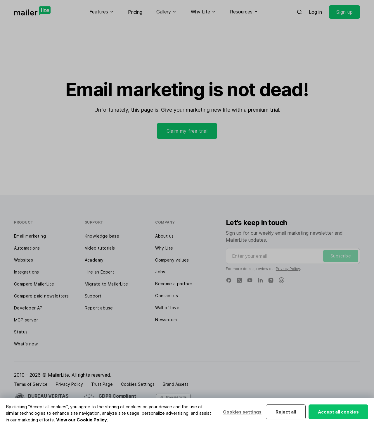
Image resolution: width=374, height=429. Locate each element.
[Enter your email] (293, 256)
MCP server (26, 319)
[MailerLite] (32, 10)
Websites (23, 259)
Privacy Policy (288, 269)
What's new (26, 343)
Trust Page (102, 384)
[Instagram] (271, 280)
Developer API (29, 307)
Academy (94, 259)
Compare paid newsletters (41, 295)
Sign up (344, 12)
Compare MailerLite (34, 283)
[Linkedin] (260, 280)
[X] (239, 280)
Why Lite (164, 247)
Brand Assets (175, 384)
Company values (172, 259)
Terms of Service (31, 384)
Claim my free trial (187, 131)
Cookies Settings (138, 384)
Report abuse (99, 307)
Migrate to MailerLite (106, 283)
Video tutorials (100, 247)
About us (164, 235)
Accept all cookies (338, 412)
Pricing (135, 12)
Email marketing (30, 235)
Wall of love (167, 307)
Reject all (286, 412)
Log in (315, 12)
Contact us (166, 295)
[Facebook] (229, 280)
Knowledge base (102, 235)
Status (20, 331)
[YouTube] (250, 280)
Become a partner (173, 283)
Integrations (26, 271)
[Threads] (281, 280)
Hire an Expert (100, 271)
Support (93, 295)
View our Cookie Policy (81, 420)
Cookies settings (242, 412)
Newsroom (166, 319)
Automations (27, 247)
